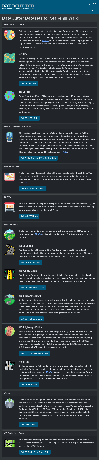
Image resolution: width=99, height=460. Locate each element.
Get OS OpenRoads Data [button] (32, 288)
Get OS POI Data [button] (28, 84)
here (26, 182)
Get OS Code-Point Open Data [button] (35, 452)
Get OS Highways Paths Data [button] (34, 353)
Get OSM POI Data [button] (29, 118)
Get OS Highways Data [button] (31, 319)
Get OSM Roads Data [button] (31, 262)
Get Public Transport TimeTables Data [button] (38, 158)
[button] (93, 3)
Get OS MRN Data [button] (29, 385)
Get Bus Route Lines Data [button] (33, 189)
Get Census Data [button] (29, 425)
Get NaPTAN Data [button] (29, 216)
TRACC (45, 41)
